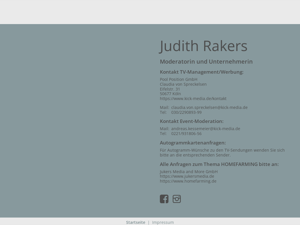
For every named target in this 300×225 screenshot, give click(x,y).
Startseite (135, 222)
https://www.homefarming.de (188, 181)
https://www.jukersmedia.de (187, 176)
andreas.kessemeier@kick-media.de (205, 128)
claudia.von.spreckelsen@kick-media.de (209, 107)
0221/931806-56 (186, 133)
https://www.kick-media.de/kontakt (193, 98)
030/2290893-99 (186, 112)
